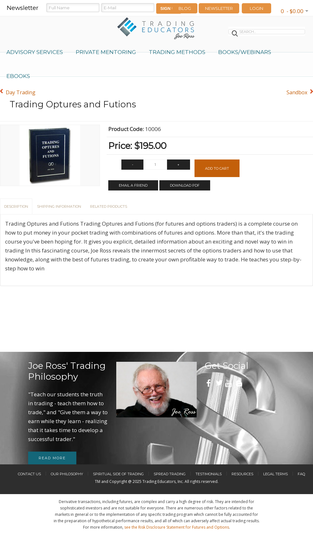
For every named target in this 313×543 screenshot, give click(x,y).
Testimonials (208, 474)
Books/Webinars (244, 52)
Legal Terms (275, 474)
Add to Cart (217, 168)
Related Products (108, 206)
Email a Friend (133, 185)
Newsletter (219, 8)
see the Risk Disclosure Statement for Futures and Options (176, 527)
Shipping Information (59, 206)
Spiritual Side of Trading (118, 474)
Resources (242, 474)
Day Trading (20, 92)
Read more (52, 458)
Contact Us (29, 474)
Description (16, 206)
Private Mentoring (106, 52)
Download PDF (185, 185)
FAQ (301, 474)
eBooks (18, 76)
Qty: (113, 166)
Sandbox (296, 92)
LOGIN (256, 8)
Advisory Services (34, 52)
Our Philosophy (67, 474)
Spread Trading (170, 474)
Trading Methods (177, 52)
